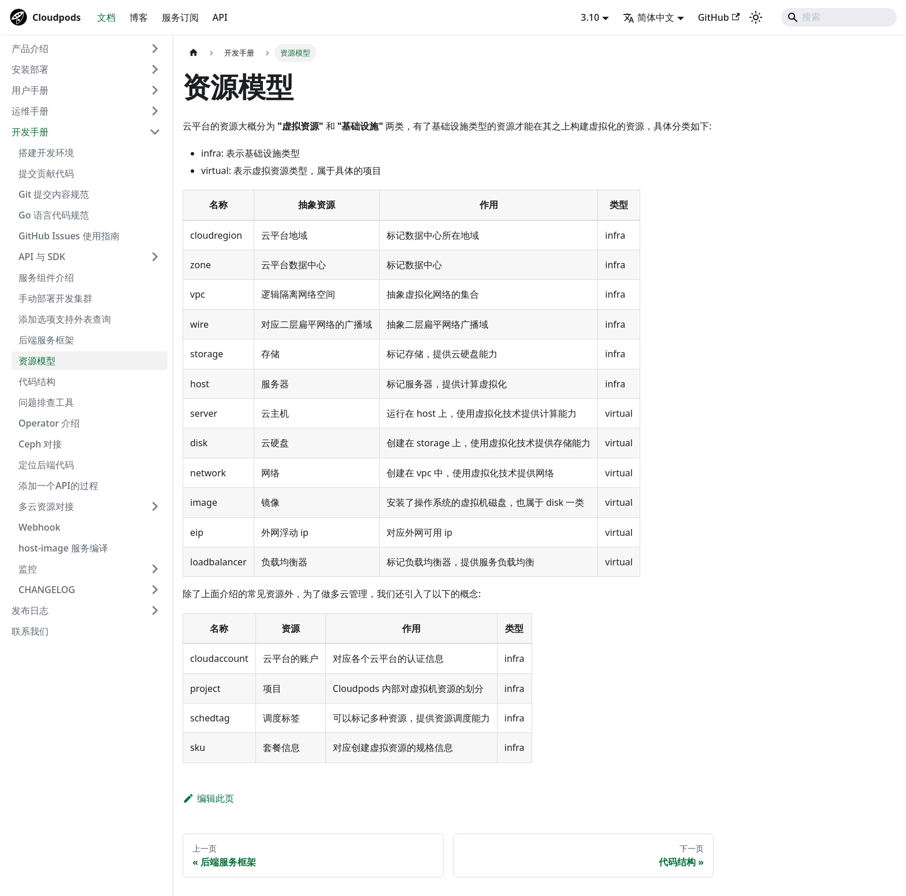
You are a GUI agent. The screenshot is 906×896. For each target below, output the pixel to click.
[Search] (839, 17)
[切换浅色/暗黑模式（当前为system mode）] (756, 17)
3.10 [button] (590, 17)
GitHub (719, 17)
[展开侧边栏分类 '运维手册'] (155, 111)
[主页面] (194, 53)
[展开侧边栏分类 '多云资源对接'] (155, 506)
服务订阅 (180, 17)
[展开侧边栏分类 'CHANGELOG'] (155, 589)
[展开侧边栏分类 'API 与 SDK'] (155, 256)
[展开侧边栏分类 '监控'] (155, 569)
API (220, 17)
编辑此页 (208, 798)
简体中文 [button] (648, 17)
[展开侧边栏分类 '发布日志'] (155, 610)
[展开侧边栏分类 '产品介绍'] (155, 48)
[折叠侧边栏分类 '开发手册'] (155, 132)
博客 (138, 17)
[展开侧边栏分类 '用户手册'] (155, 90)
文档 (106, 17)
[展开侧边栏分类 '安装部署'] (155, 69)
